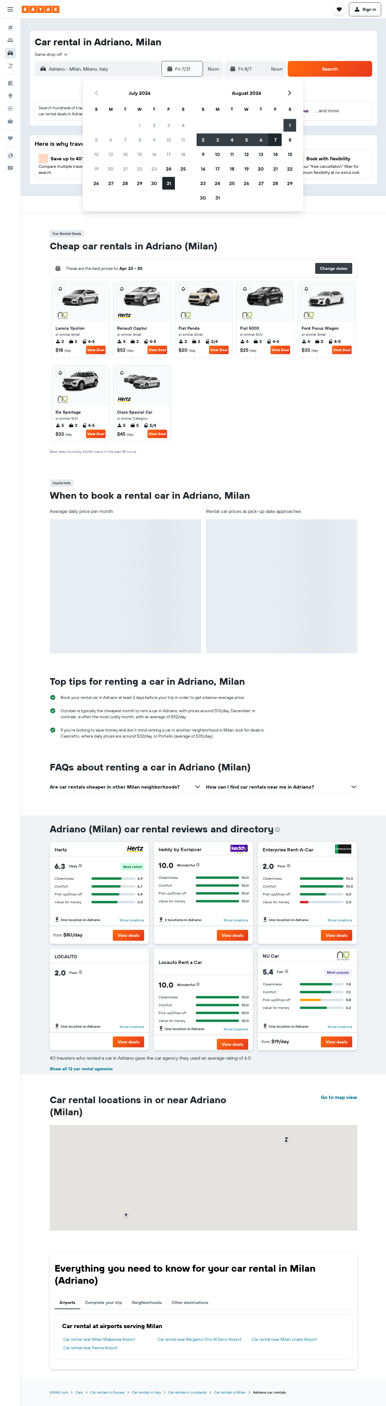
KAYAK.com (59, 1392)
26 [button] (96, 183)
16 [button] (154, 154)
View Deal (95, 349)
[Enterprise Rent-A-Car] (343, 849)
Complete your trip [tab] (103, 1302)
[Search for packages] (10, 66)
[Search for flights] (10, 28)
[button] (10, 9)
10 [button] (168, 140)
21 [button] (125, 169)
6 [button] (110, 140)
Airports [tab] (67, 1302)
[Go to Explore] (10, 96)
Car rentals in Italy (146, 1392)
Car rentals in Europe (107, 1392)
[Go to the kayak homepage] (40, 9)
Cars (79, 1392)
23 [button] (154, 169)
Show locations (131, 920)
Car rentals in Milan (230, 1392)
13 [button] (111, 154)
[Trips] (10, 138)
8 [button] (139, 140)
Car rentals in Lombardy (187, 1392)
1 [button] (140, 125)
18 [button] (183, 154)
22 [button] (139, 169)
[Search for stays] (10, 40)
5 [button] (96, 140)
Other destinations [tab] (190, 1302)
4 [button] (183, 125)
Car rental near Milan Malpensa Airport (99, 1339)
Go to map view (339, 1097)
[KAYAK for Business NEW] (10, 121)
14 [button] (125, 154)
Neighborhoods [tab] (147, 1302)
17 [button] (168, 154)
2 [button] (154, 125)
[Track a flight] (10, 108)
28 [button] (125, 183)
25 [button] (183, 169)
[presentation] (277, 829)
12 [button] (96, 154)
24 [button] (168, 169)
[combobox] (51, 54)
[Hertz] (135, 849)
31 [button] (168, 183)
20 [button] (111, 169)
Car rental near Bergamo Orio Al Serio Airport (199, 1339)
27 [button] (110, 183)
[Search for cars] (10, 53)
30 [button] (154, 183)
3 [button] (168, 125)
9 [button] (154, 140)
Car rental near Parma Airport (90, 1347)
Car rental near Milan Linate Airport (284, 1339)
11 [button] (183, 140)
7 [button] (125, 140)
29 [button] (139, 183)
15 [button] (140, 154)
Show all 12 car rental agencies (81, 1068)
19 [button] (96, 169)
